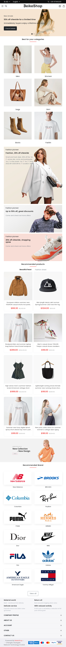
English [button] (16, 2)
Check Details (10, 28)
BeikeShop (18, 640)
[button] (32, 34)
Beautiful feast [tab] (25, 269)
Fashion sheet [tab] (40, 270)
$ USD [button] (6, 2)
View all (33, 593)
